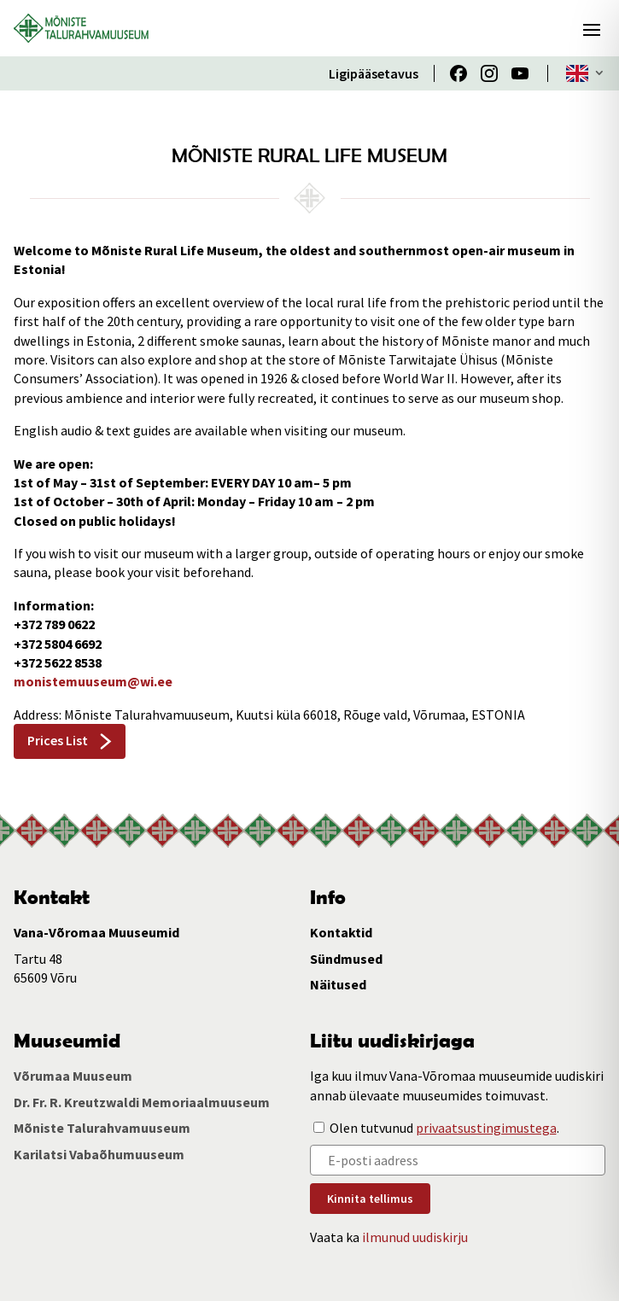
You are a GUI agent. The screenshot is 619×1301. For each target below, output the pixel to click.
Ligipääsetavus (373, 73)
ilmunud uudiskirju (415, 1237)
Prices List (57, 740)
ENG (577, 73)
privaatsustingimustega (486, 1127)
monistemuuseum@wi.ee (93, 681)
